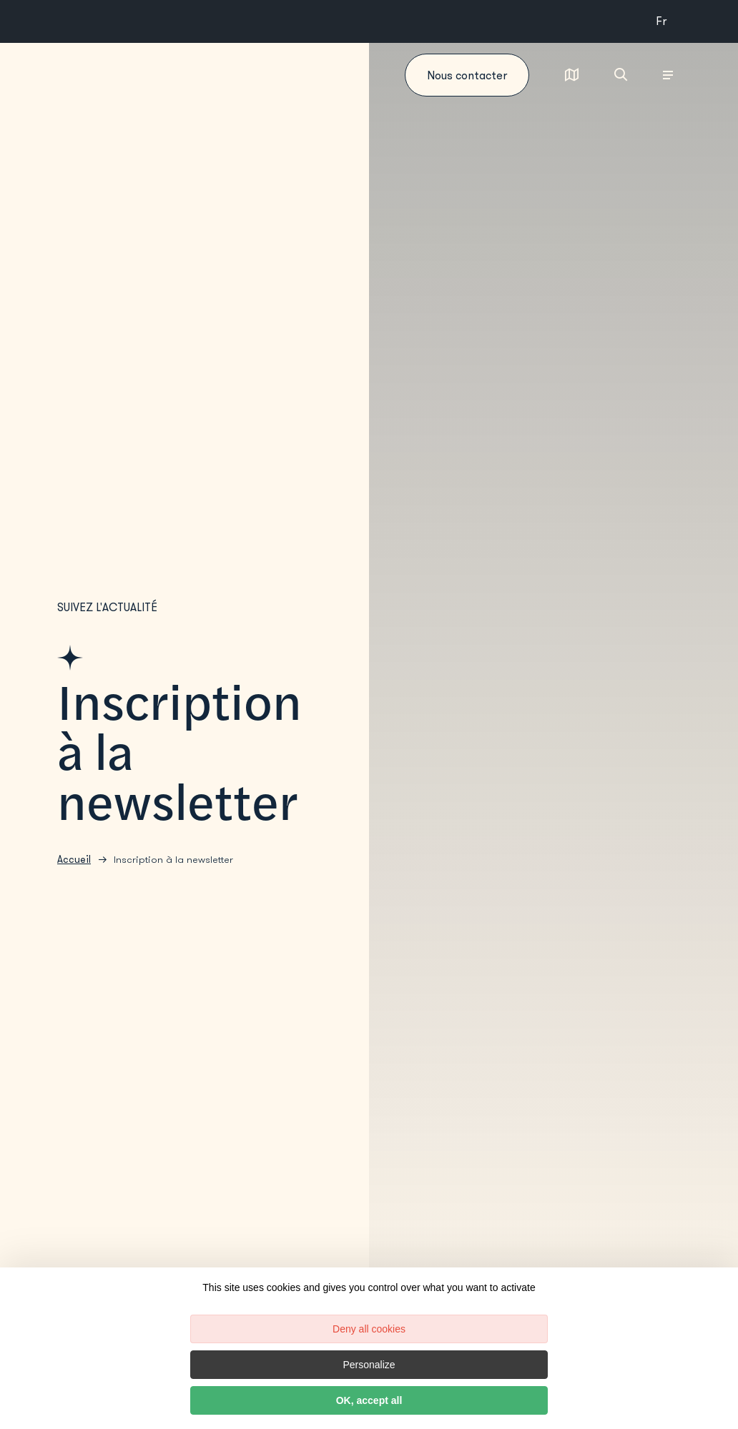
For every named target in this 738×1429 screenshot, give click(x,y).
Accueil (74, 860)
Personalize (369, 1364)
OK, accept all (369, 1400)
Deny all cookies (369, 1329)
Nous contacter (467, 75)
